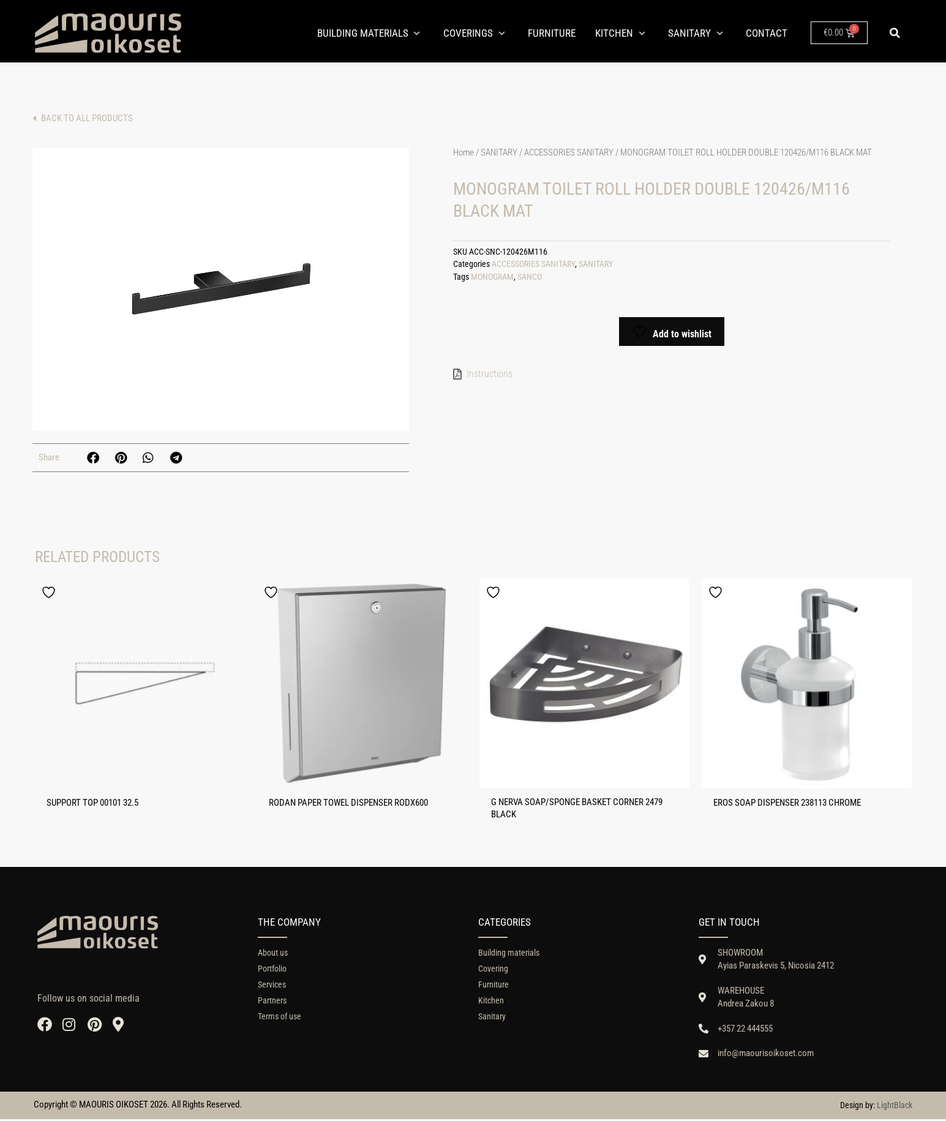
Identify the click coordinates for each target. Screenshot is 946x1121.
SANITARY (499, 152)
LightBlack (894, 1107)
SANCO (529, 277)
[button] (895, 33)
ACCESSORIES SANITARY (569, 152)
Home (463, 152)
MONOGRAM (492, 277)
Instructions (489, 374)
